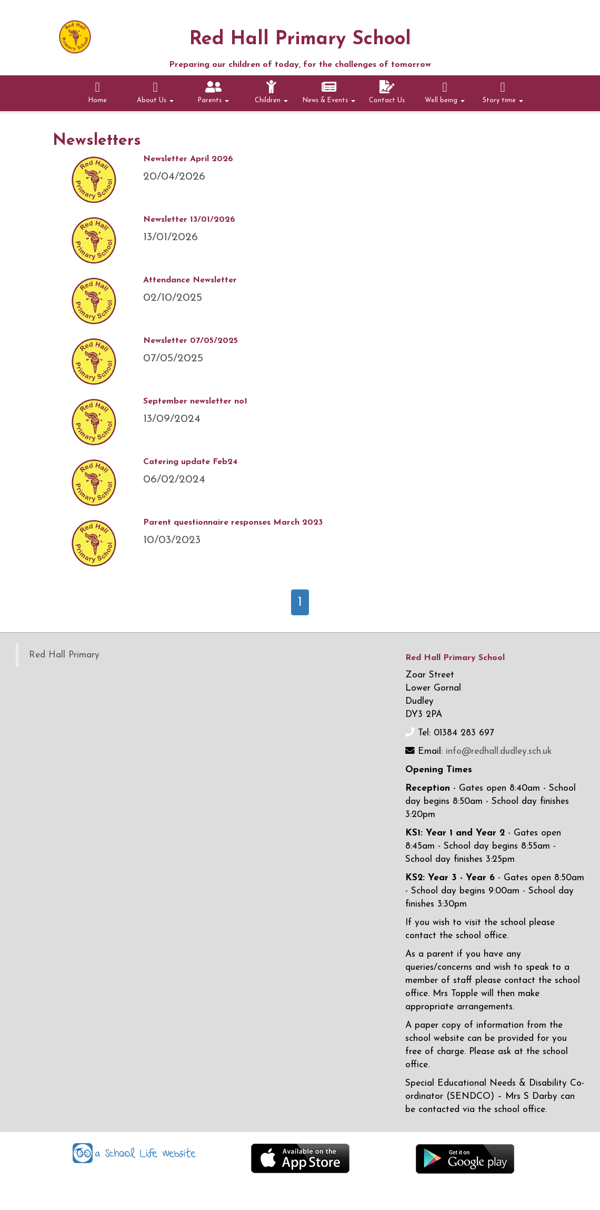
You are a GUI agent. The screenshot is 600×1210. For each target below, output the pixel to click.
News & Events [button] (329, 92)
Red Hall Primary (64, 655)
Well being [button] (445, 92)
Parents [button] (213, 92)
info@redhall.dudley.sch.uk (499, 751)
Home (97, 92)
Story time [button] (503, 92)
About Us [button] (155, 92)
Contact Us (387, 92)
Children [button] (271, 92)
